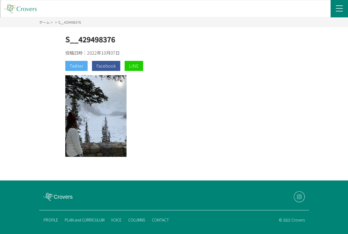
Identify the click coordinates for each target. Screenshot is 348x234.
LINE (134, 66)
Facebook (106, 66)
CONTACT (160, 220)
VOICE (116, 220)
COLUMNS (136, 220)
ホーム (44, 22)
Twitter (76, 66)
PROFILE (51, 220)
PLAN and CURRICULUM (84, 220)
